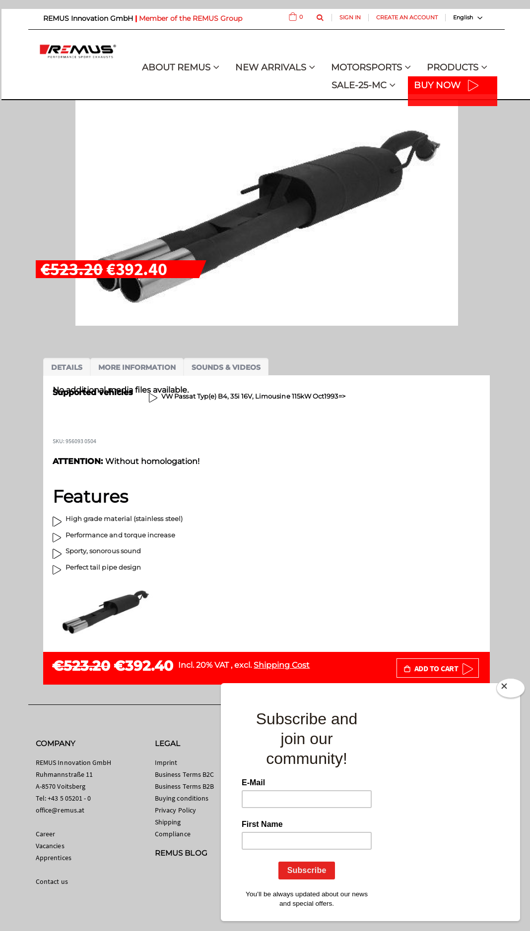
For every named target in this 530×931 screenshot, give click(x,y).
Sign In (350, 17)
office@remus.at (60, 810)
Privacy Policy (175, 810)
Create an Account (407, 17)
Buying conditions (181, 798)
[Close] (510, 690)
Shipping (168, 821)
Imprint (166, 762)
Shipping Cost (282, 665)
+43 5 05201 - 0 (69, 798)
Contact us (52, 881)
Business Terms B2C (184, 774)
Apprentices (53, 857)
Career (45, 833)
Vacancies (50, 845)
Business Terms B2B (184, 786)
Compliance (173, 833)
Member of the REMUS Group (190, 18)
